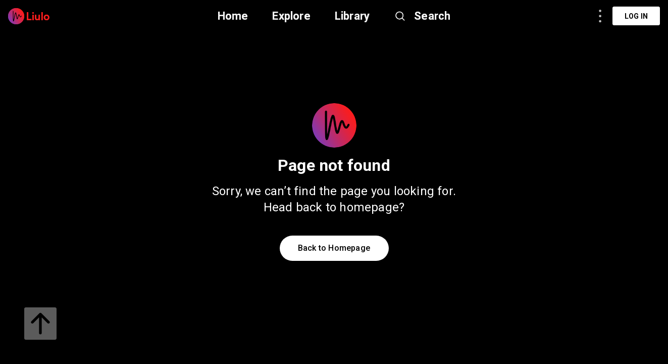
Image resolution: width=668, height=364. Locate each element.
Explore (291, 16)
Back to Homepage (334, 248)
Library (352, 16)
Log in (636, 16)
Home (233, 16)
